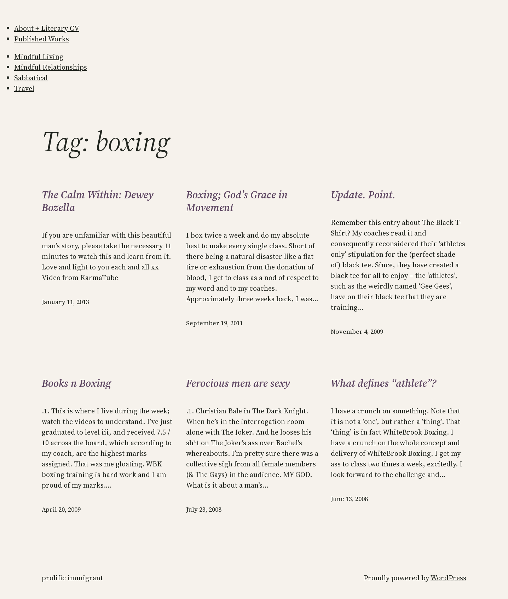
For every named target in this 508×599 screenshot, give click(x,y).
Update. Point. (363, 194)
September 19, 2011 (214, 323)
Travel (24, 88)
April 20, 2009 (61, 509)
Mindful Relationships (50, 67)
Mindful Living (38, 57)
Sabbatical (31, 78)
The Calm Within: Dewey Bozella (98, 201)
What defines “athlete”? (383, 383)
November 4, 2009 (357, 331)
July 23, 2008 (203, 509)
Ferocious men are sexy (238, 383)
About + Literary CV (46, 28)
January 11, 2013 (65, 301)
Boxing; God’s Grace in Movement (237, 201)
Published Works (41, 39)
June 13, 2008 (349, 498)
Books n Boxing (76, 383)
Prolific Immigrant (72, 578)
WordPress (448, 578)
